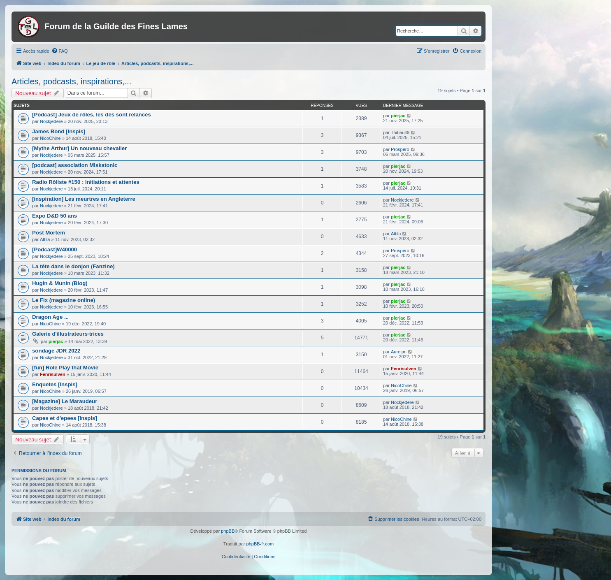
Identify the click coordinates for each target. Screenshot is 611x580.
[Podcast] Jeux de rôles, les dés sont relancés (91, 114)
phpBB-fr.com (260, 543)
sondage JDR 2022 (56, 351)
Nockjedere (51, 121)
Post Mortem (48, 233)
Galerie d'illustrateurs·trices (68, 334)
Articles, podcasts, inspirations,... (71, 81)
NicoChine (50, 138)
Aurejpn (399, 351)
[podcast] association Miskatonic (74, 165)
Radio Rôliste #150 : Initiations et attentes (85, 182)
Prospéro (400, 149)
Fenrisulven (52, 374)
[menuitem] (59, 51)
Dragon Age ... (50, 317)
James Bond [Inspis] (58, 131)
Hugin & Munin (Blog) (60, 283)
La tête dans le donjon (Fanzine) (73, 266)
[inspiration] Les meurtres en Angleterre (83, 199)
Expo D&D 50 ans (54, 216)
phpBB (228, 531)
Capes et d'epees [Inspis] (64, 418)
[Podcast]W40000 (54, 249)
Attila (45, 239)
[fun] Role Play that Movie (65, 367)
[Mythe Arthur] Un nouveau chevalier (79, 148)
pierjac (398, 115)
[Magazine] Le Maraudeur (64, 401)
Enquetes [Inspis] (54, 384)
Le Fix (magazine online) (63, 300)
